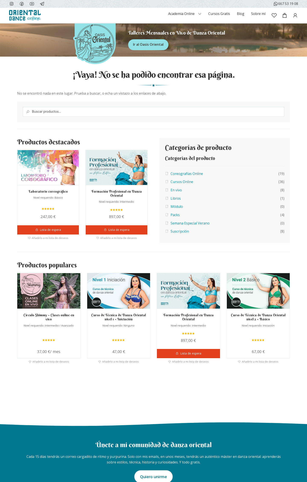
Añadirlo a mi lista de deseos (50, 237)
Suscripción (180, 231)
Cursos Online (182, 181)
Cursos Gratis (219, 13)
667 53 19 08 (285, 3)
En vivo (176, 190)
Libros (176, 198)
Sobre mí (258, 13)
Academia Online (181, 13)
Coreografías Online (187, 173)
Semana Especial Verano (190, 223)
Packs (175, 214)
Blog (240, 13)
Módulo (177, 206)
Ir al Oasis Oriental (148, 44)
